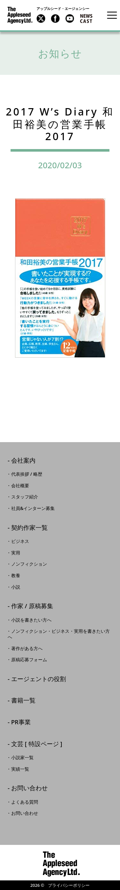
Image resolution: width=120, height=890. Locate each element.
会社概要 (20, 486)
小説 (15, 587)
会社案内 (23, 460)
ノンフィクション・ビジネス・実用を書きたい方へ (59, 634)
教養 (15, 575)
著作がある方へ (27, 648)
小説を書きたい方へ (31, 620)
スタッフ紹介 (24, 497)
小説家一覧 (22, 757)
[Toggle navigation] (112, 15)
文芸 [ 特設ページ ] (36, 744)
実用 (15, 553)
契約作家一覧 (29, 528)
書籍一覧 (23, 700)
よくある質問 (24, 802)
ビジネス (20, 541)
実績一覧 (20, 769)
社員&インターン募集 (33, 508)
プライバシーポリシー (69, 885)
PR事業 (21, 722)
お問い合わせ (29, 788)
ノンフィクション (29, 564)
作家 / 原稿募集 (32, 606)
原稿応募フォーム (29, 660)
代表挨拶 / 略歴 (26, 474)
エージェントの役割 (38, 679)
